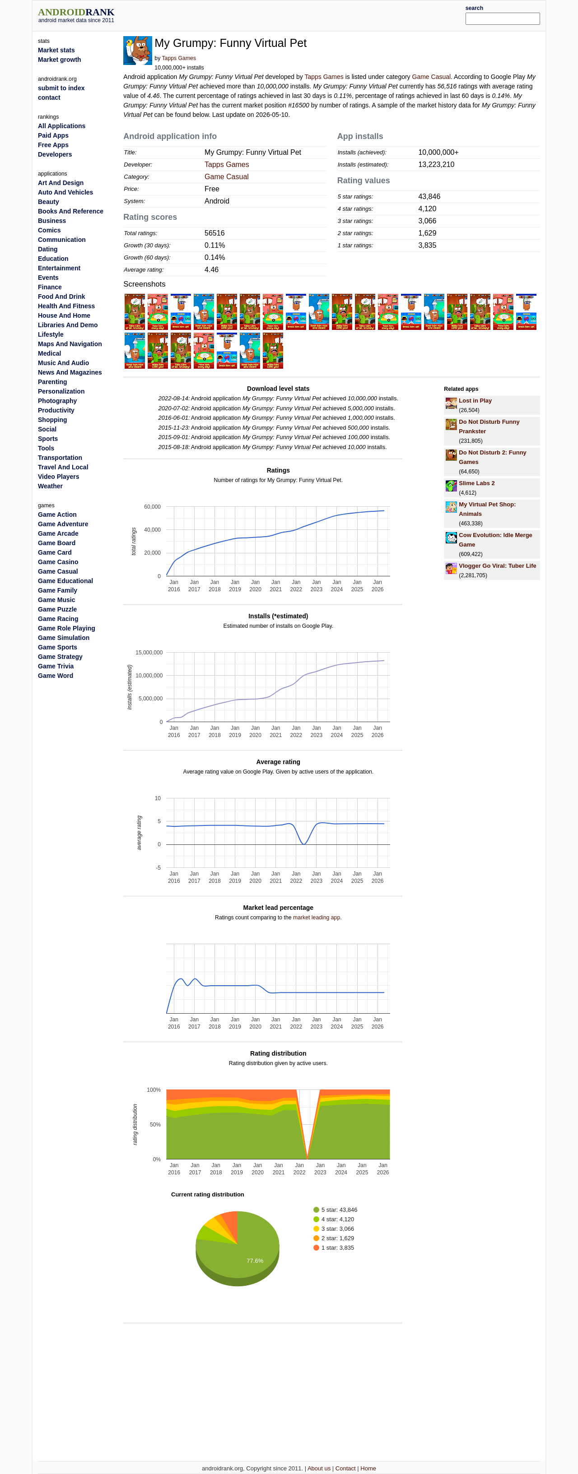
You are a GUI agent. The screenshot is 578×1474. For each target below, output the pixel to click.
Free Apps (53, 144)
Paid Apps (53, 135)
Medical (49, 353)
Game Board (56, 543)
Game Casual (431, 76)
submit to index (61, 88)
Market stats (56, 50)
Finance (50, 287)
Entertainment (59, 268)
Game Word (55, 675)
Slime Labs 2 (476, 483)
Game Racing (58, 618)
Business (52, 220)
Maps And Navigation (70, 344)
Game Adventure (63, 524)
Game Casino (58, 561)
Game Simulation (63, 637)
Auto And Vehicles (65, 192)
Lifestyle (51, 334)
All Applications (61, 126)
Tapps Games (179, 58)
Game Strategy (60, 656)
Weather (50, 486)
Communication (62, 239)
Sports (48, 438)
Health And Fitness (66, 306)
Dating (48, 249)
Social (47, 429)
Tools (46, 448)
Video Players (58, 476)
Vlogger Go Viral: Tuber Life (497, 565)
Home (368, 1468)
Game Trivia (56, 666)
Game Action (57, 514)
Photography (57, 400)
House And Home (64, 315)
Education (53, 258)
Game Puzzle (57, 609)
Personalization (61, 391)
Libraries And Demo (68, 325)
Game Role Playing (66, 628)
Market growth (59, 59)
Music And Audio (63, 362)
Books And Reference (70, 211)
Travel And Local (63, 467)
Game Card (55, 552)
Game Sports (57, 647)
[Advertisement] (310, 14)
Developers (55, 154)
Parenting (52, 381)
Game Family (57, 590)
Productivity (56, 410)
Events (48, 277)
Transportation (60, 457)
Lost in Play (475, 400)
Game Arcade (58, 533)
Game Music (56, 599)
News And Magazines (70, 372)
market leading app (316, 917)
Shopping (52, 419)
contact (49, 97)
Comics (49, 230)
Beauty (48, 201)
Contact (346, 1468)
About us (319, 1468)
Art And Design (61, 182)
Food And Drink (61, 296)
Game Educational (65, 580)
